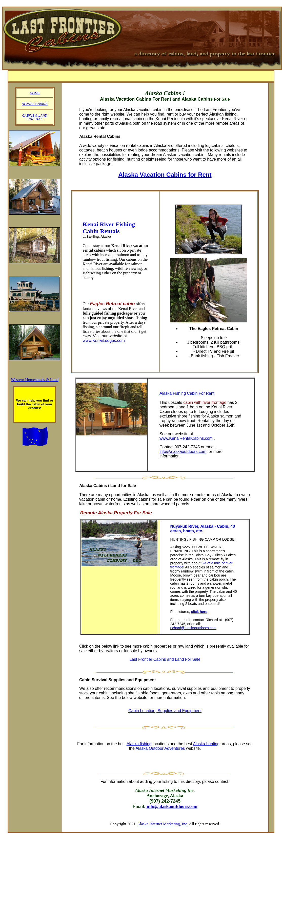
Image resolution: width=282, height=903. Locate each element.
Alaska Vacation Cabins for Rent (164, 174)
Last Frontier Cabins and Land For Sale (164, 659)
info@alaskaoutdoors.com (182, 451)
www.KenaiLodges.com (104, 340)
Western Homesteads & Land (34, 380)
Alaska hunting (206, 744)
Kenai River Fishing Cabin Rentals (109, 227)
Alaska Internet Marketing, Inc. (162, 824)
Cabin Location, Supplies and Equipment (165, 711)
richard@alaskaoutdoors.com (193, 628)
